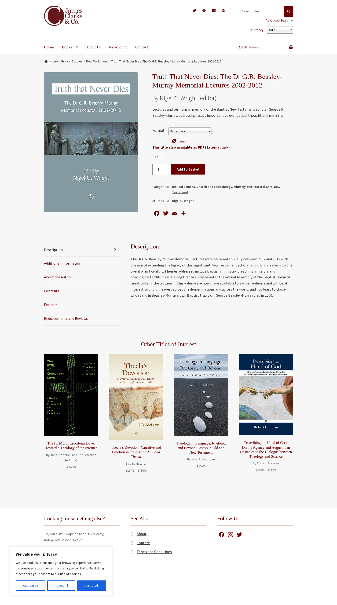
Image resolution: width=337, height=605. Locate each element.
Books (67, 47)
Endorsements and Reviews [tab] (66, 318)
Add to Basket (188, 169)
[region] (60, 571)
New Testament (97, 61)
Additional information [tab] (62, 263)
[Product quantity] (160, 169)
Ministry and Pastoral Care (253, 187)
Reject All (61, 585)
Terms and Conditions (154, 551)
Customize (30, 585)
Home (49, 47)
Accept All (91, 585)
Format (158, 130)
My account (118, 47)
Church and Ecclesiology (214, 187)
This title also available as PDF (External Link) (191, 147)
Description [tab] (53, 249)
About (142, 533)
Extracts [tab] (51, 304)
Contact (141, 47)
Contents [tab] (51, 290)
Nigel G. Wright (183, 201)
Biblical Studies (72, 61)
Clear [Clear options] (182, 141)
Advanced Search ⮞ (279, 20)
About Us (93, 47)
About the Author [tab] (58, 277)
